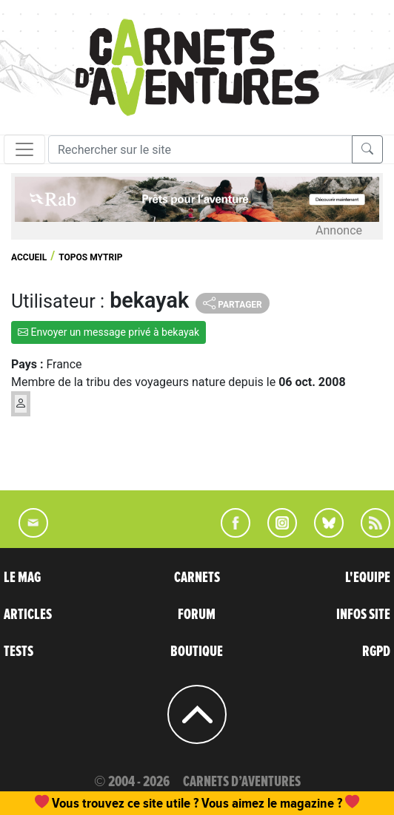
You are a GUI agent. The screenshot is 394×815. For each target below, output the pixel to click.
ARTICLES (28, 614)
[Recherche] (200, 149)
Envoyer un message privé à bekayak (108, 332)
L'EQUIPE (367, 577)
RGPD (376, 651)
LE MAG (22, 577)
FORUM (197, 614)
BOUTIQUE (196, 651)
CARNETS (197, 577)
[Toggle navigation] (24, 149)
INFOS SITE (363, 614)
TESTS (18, 651)
